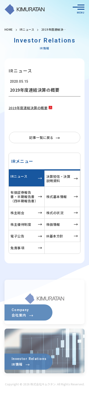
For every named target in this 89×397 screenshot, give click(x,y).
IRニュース (27, 29)
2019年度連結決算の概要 (28, 107)
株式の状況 (55, 212)
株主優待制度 (20, 224)
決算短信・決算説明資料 (58, 178)
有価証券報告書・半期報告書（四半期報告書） (24, 196)
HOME (9, 29)
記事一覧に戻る (41, 137)
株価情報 (53, 224)
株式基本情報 (56, 196)
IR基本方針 (54, 236)
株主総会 (17, 212)
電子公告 (17, 236)
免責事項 (17, 248)
